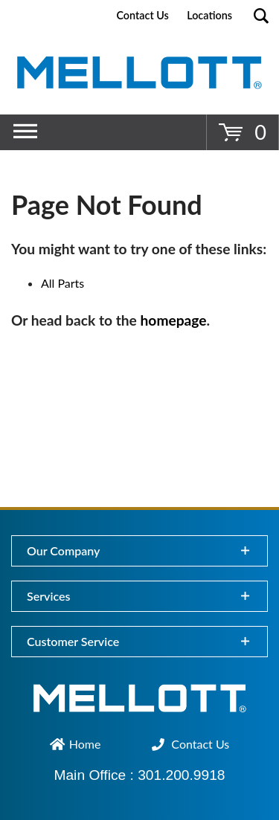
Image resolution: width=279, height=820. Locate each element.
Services (48, 596)
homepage (174, 320)
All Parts (62, 283)
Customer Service (73, 641)
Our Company (63, 550)
